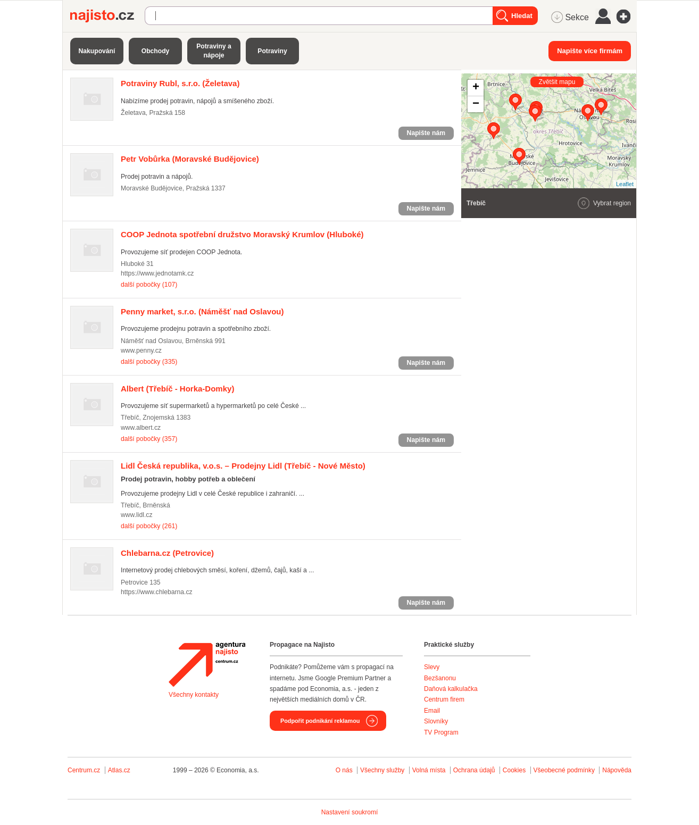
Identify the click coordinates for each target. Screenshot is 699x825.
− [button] (475, 104)
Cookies (514, 770)
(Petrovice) (167, 552)
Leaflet (625, 184)
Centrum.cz (84, 770)
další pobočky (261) (149, 526)
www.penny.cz (141, 350)
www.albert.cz (141, 427)
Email (432, 710)
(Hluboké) (242, 234)
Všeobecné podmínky (564, 770)
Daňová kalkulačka (451, 689)
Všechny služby (383, 770)
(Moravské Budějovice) (190, 158)
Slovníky (436, 721)
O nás (344, 770)
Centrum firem (444, 699)
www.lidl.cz (137, 515)
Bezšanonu (440, 678)
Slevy (431, 667)
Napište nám (426, 133)
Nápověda (616, 770)
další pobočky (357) (149, 439)
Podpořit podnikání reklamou (320, 721)
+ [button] (475, 88)
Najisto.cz (107, 16)
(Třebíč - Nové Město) (243, 465)
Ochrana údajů (474, 770)
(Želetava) (180, 83)
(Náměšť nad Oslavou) (202, 311)
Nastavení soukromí (349, 812)
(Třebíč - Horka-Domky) (177, 388)
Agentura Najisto (207, 664)
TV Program (441, 732)
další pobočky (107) (149, 284)
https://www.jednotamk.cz (157, 273)
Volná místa (429, 770)
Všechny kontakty (194, 694)
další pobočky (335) (149, 361)
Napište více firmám (589, 51)
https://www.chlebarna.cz (157, 592)
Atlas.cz (119, 770)
